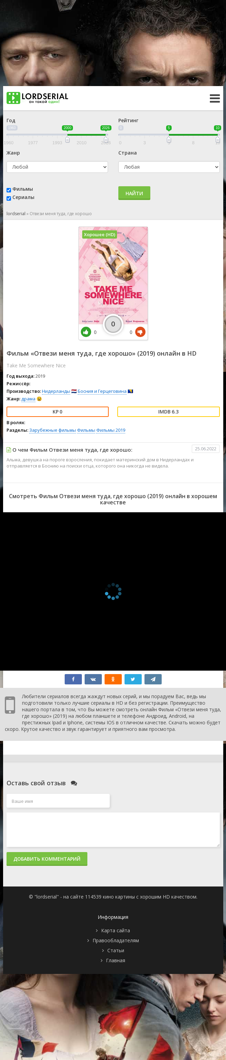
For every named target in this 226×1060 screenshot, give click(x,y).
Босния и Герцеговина (102, 391)
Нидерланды (56, 391)
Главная (115, 960)
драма (28, 399)
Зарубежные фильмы (52, 430)
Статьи (115, 950)
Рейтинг (128, 120)
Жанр (13, 152)
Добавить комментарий (46, 859)
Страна (127, 152)
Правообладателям (116, 940)
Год (11, 120)
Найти (134, 193)
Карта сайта (115, 930)
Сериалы (23, 197)
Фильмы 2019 (110, 430)
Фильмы (22, 189)
